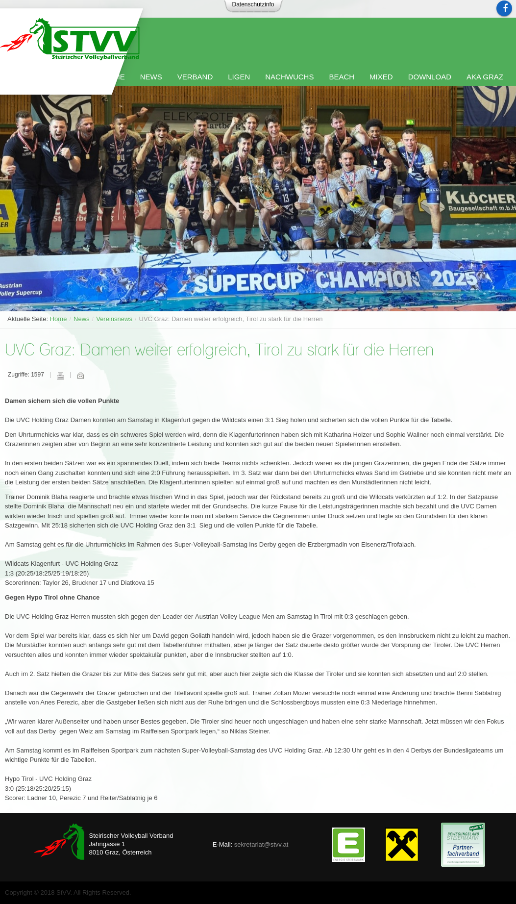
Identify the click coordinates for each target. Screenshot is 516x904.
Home (58, 319)
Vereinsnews (114, 319)
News (82, 319)
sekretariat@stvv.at (261, 844)
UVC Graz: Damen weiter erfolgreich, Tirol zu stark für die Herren (219, 351)
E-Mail (80, 375)
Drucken (60, 375)
